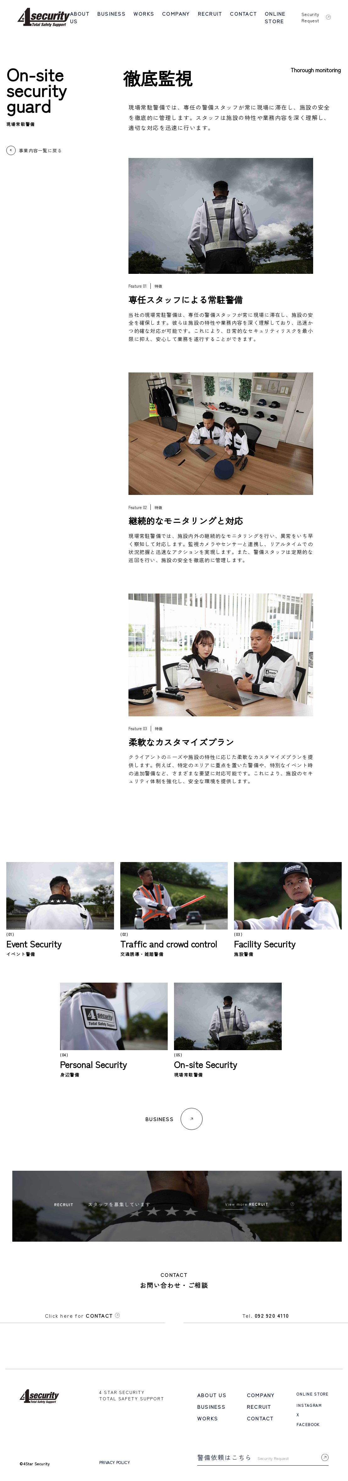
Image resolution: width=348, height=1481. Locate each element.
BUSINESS (111, 13)
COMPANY (176, 13)
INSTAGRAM (313, 1399)
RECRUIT (210, 13)
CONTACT (243, 13)
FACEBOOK (312, 1415)
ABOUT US (80, 17)
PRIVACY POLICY (140, 1452)
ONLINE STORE (275, 17)
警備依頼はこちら (264, 1447)
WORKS (143, 13)
